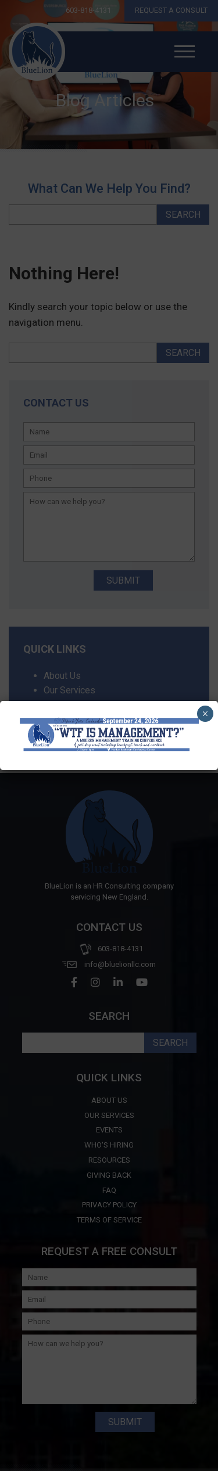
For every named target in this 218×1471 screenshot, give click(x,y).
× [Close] (205, 713)
